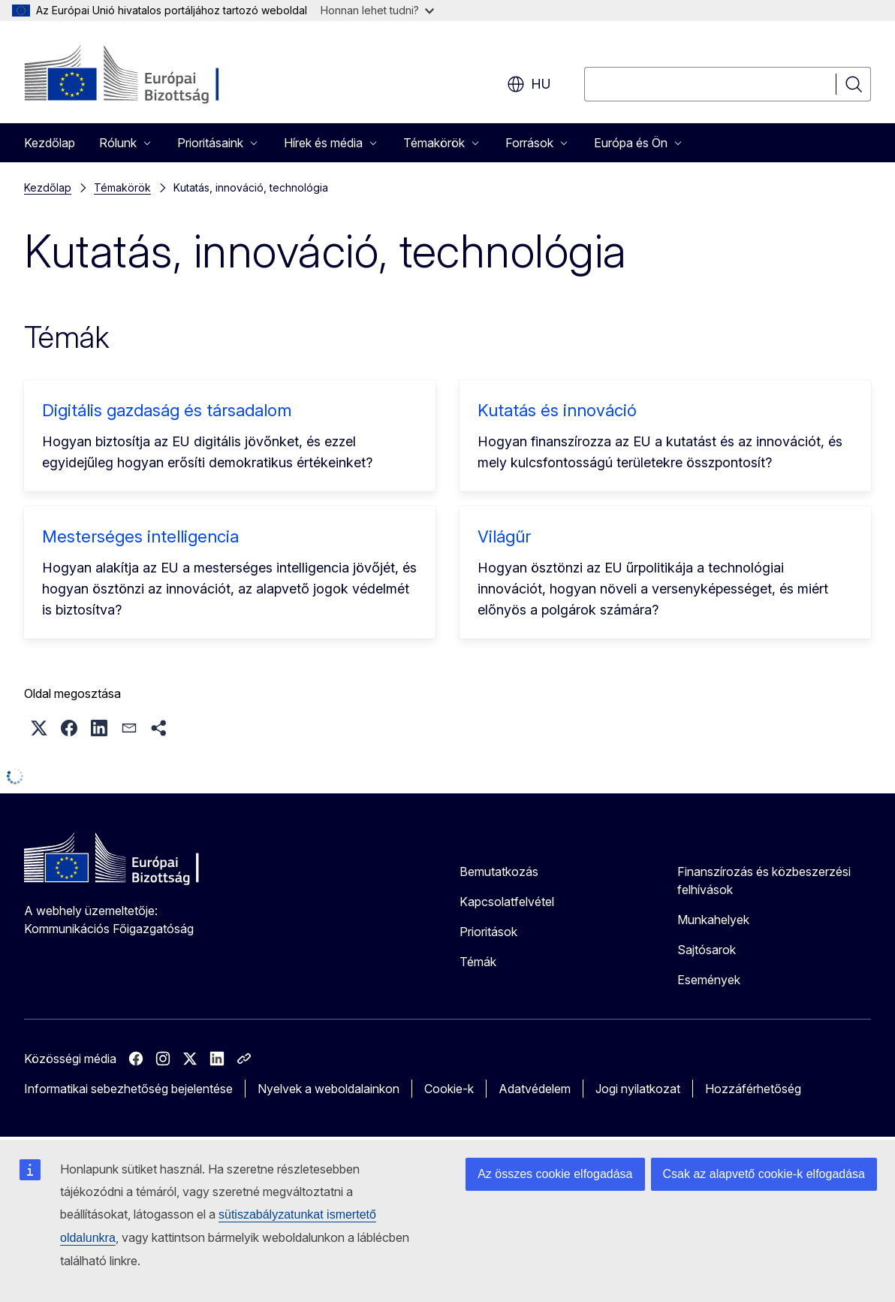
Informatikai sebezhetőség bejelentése (128, 1088)
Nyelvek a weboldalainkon (328, 1088)
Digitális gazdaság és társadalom (166, 410)
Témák (478, 961)
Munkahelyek (713, 919)
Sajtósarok (706, 949)
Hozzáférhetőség (753, 1088)
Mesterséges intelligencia (140, 536)
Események (708, 979)
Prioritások (488, 931)
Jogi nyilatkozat (637, 1088)
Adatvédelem (535, 1088)
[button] (39, 728)
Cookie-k (449, 1088)
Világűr (504, 536)
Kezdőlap (49, 142)
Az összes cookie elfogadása (555, 1174)
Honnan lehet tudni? (377, 10)
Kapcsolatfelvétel (507, 901)
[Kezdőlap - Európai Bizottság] (145, 75)
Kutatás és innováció (557, 410)
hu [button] (529, 84)
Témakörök (122, 187)
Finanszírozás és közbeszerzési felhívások (764, 880)
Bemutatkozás (499, 871)
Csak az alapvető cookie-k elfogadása (764, 1174)
